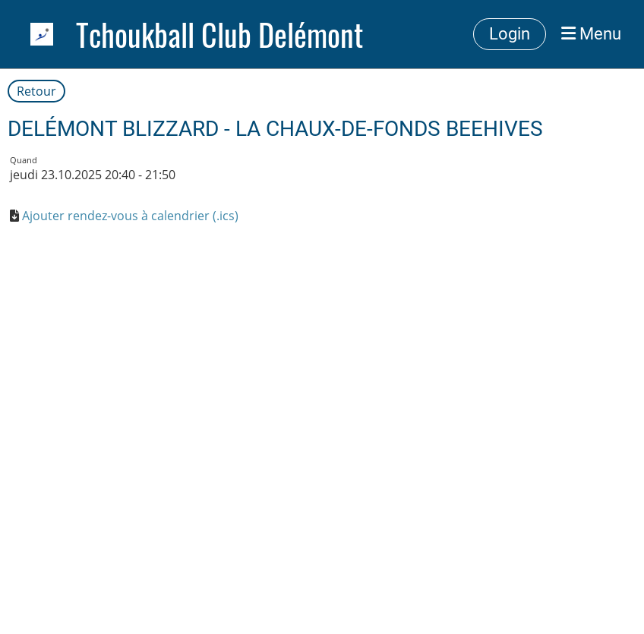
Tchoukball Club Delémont (219, 34)
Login (509, 33)
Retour (36, 91)
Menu (591, 33)
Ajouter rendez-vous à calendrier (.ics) (130, 215)
